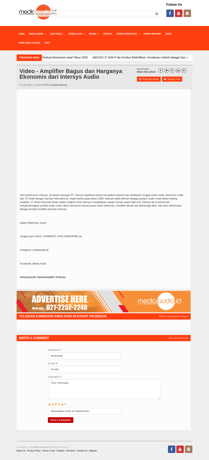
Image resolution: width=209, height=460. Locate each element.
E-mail (52, 364)
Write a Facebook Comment (173, 316)
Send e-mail (172, 79)
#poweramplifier (46, 277)
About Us (21, 450)
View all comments (178, 338)
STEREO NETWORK (152, 33)
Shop (47, 42)
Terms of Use (48, 450)
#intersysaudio (28, 277)
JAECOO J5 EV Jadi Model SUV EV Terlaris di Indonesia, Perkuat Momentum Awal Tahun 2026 (61, 57)
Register (93, 450)
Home (22, 33)
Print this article (149, 79)
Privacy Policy (33, 450)
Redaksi (61, 450)
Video (168, 33)
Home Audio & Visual (29, 42)
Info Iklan (70, 450)
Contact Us (82, 450)
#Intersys (61, 277)
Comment (54, 377)
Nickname (55, 350)
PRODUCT (107, 33)
